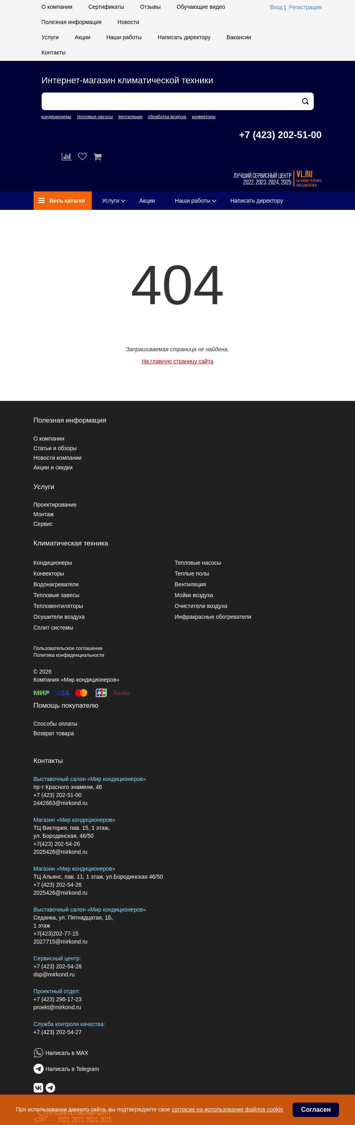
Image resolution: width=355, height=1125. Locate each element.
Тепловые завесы (57, 595)
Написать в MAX (67, 1053)
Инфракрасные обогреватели (212, 617)
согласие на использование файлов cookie (227, 1109)
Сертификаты (106, 7)
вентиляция (130, 116)
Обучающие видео (200, 7)
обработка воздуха (167, 116)
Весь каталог (62, 200)
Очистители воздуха (200, 606)
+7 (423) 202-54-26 (58, 884)
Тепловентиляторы (58, 606)
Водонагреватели (56, 584)
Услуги (50, 37)
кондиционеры (56, 116)
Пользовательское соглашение (68, 648)
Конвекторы (49, 573)
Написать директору (184, 37)
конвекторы (203, 116)
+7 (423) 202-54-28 (58, 966)
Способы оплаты (56, 723)
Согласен (316, 1109)
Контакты (54, 52)
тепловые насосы (95, 116)
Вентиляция (190, 584)
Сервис (43, 524)
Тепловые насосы (197, 562)
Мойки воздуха (193, 595)
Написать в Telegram (72, 1069)
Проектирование (55, 504)
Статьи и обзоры (55, 448)
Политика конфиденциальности (69, 655)
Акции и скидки (53, 467)
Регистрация (305, 7)
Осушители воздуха (59, 617)
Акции (82, 37)
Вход (276, 7)
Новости (128, 22)
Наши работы (124, 37)
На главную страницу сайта (177, 361)
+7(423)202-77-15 (56, 933)
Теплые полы (191, 573)
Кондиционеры (53, 562)
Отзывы (150, 7)
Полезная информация (72, 22)
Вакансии (239, 37)
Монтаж (44, 514)
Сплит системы (54, 627)
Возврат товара (54, 733)
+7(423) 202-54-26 (57, 844)
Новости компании (58, 458)
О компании (57, 7)
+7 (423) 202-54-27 (58, 1032)
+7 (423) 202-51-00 (280, 134)
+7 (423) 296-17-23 (58, 999)
